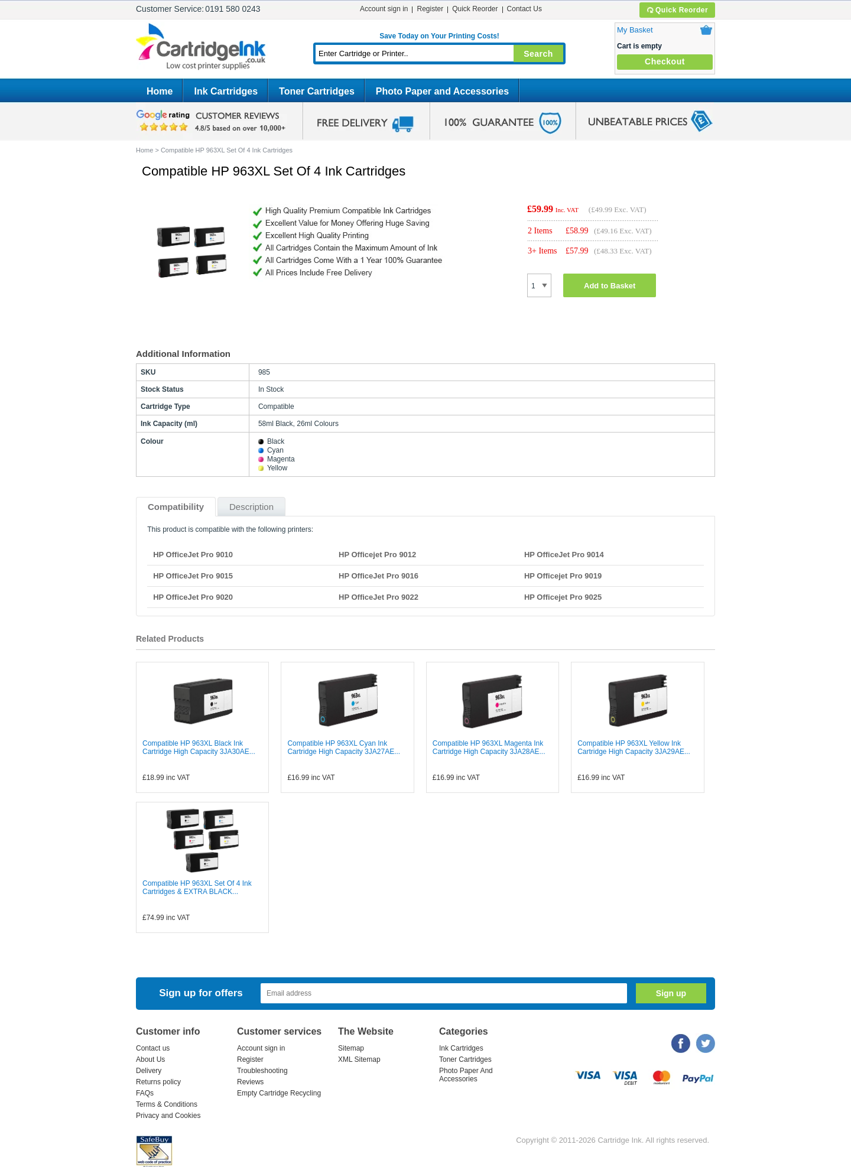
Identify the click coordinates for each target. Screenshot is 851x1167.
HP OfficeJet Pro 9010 (193, 554)
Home (160, 91)
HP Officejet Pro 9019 (563, 575)
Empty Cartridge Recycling (279, 1093)
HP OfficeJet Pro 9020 (193, 597)
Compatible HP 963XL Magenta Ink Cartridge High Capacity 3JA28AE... (489, 747)
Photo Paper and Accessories (442, 91)
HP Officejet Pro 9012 (377, 554)
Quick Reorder (677, 10)
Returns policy (158, 1082)
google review (213, 121)
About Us (150, 1059)
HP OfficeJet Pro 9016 (378, 575)
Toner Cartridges (317, 91)
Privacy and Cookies (168, 1115)
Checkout (665, 61)
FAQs (145, 1093)
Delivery (148, 1071)
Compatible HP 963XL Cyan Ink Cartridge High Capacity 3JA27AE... (343, 747)
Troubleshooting (262, 1071)
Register (430, 9)
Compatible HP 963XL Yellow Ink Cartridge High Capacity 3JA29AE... (633, 747)
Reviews (250, 1082)
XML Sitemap (359, 1059)
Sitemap (351, 1048)
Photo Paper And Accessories (466, 1075)
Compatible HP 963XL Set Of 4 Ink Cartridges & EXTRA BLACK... (197, 887)
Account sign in (384, 9)
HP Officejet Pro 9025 (563, 597)
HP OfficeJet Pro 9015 (193, 575)
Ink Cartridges (226, 91)
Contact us (153, 1048)
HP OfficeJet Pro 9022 (378, 597)
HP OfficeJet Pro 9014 (564, 554)
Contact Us (524, 9)
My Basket (635, 29)
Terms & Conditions (166, 1104)
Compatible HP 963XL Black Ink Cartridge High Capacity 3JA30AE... (198, 747)
